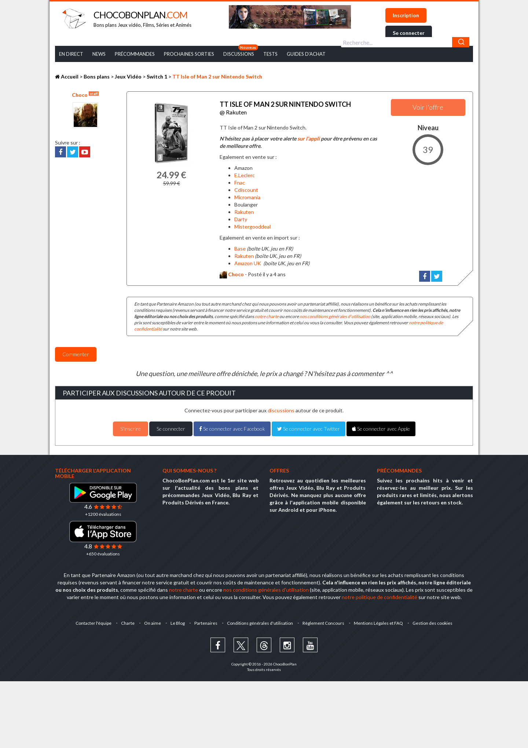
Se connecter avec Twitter (308, 427)
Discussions (238, 54)
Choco (85, 94)
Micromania (247, 195)
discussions (281, 408)
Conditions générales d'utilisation (261, 621)
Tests (270, 54)
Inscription (406, 15)
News (99, 54)
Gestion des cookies (435, 621)
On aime (151, 621)
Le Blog (177, 621)
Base (240, 246)
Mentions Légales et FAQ (380, 621)
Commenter (75, 352)
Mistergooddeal (252, 224)
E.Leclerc (244, 173)
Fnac (239, 181)
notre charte (267, 314)
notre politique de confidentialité (379, 595)
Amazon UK (247, 261)
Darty (240, 217)
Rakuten (244, 210)
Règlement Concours (325, 621)
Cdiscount (246, 188)
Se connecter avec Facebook (232, 427)
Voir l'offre (427, 107)
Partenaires (205, 621)
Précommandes (135, 54)
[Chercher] (460, 42)
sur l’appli (308, 137)
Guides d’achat (306, 54)
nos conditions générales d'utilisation (335, 314)
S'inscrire (130, 427)
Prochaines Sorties (189, 54)
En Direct (71, 54)
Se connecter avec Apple (381, 427)
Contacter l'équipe (91, 621)
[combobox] (405, 42)
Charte (125, 621)
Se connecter (409, 33)
